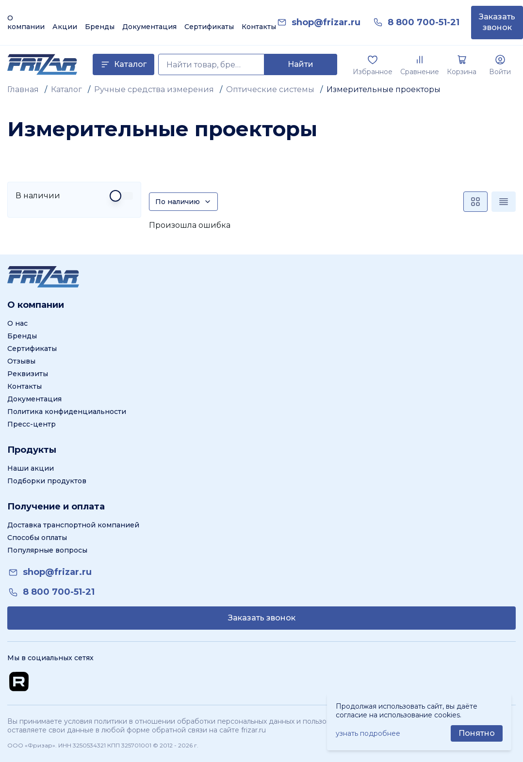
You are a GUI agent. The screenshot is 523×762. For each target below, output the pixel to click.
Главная (23, 89)
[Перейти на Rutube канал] (19, 681)
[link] (326, 22)
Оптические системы (270, 89)
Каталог (66, 89)
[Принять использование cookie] (477, 733)
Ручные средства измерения (154, 89)
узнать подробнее (368, 733)
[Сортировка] (183, 201)
